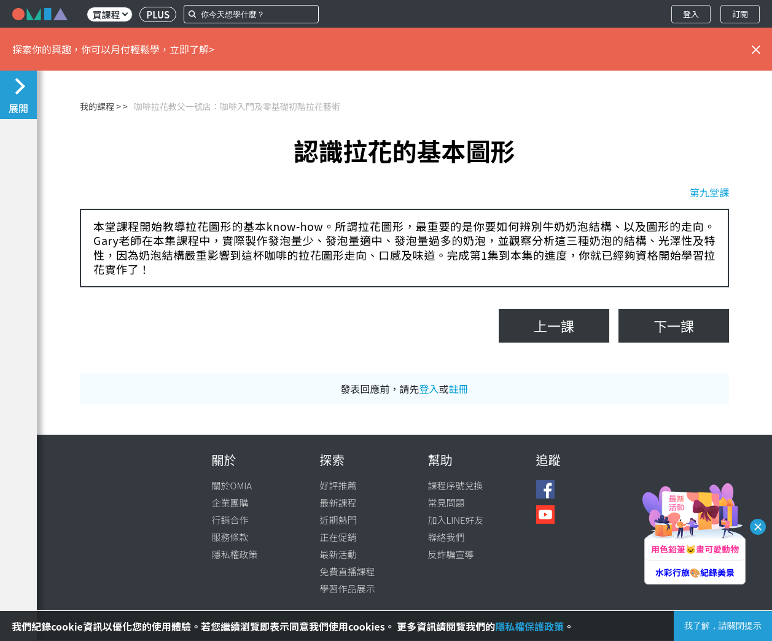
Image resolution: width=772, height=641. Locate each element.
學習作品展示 (347, 588)
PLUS (158, 14)
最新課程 (338, 502)
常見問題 (446, 502)
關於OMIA (232, 485)
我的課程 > (100, 106)
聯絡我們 (446, 536)
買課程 (110, 14)
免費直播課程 (347, 571)
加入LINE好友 (456, 519)
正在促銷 (338, 536)
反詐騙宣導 (451, 554)
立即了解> (192, 49)
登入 (691, 14)
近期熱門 (338, 519)
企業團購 (230, 502)
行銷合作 (230, 519)
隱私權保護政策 (529, 626)
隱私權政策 (235, 554)
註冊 (459, 388)
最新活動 (338, 554)
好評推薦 (338, 485)
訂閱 (740, 14)
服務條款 (230, 536)
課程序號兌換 (455, 485)
